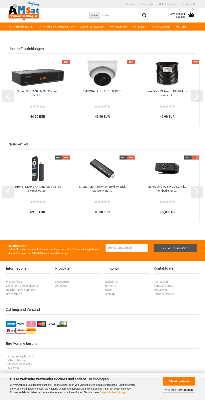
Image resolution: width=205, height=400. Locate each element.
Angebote (61, 285)
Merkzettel (189, 4)
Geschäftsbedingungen (20, 290)
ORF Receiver (118, 26)
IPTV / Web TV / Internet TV (56, 26)
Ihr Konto (110, 285)
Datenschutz (14, 294)
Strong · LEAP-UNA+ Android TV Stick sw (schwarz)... (38, 188)
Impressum (161, 281)
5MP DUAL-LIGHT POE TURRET (102, 91)
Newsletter (160, 290)
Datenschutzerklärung (112, 392)
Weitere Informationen (179, 389)
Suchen (129, 4)
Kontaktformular (164, 285)
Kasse (108, 290)
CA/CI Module (161, 26)
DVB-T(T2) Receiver (92, 26)
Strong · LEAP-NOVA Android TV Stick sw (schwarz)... (102, 188)
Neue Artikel (62, 281)
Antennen (139, 26)
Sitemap (110, 294)
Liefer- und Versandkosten (22, 285)
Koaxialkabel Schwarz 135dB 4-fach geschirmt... (167, 93)
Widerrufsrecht (15, 281)
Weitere (181, 26)
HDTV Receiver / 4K (21, 26)
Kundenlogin (167, 4)
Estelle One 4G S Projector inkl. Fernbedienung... (167, 188)
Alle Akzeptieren (179, 381)
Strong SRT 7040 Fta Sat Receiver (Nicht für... (37, 93)
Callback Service (164, 294)
